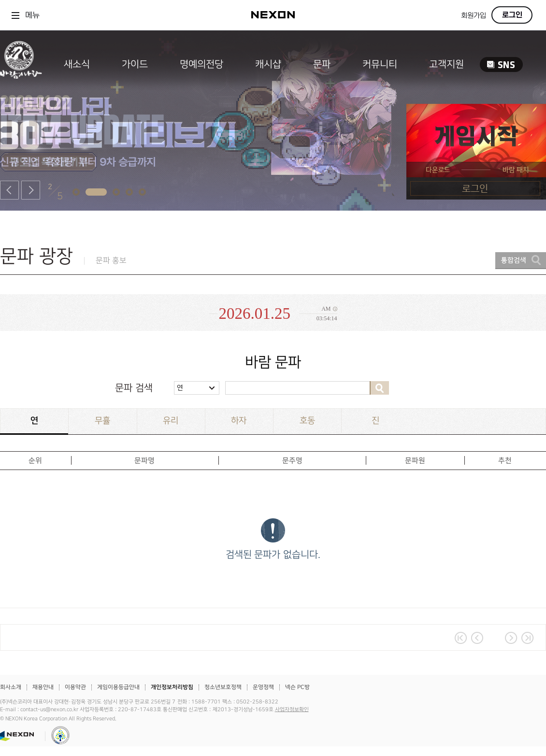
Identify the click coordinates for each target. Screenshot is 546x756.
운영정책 (263, 687)
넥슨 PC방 (297, 687)
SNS (501, 64)
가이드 (135, 64)
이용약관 (75, 687)
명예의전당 (201, 64)
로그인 (512, 15)
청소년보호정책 (223, 687)
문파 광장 (36, 256)
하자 (238, 420)
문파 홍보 (111, 261)
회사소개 (10, 687)
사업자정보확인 (292, 710)
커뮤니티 (379, 64)
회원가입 (473, 16)
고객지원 (446, 64)
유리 (170, 420)
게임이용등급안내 (118, 687)
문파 (321, 64)
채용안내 (43, 687)
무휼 (102, 420)
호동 (307, 420)
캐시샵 (268, 64)
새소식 (77, 64)
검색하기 (379, 388)
